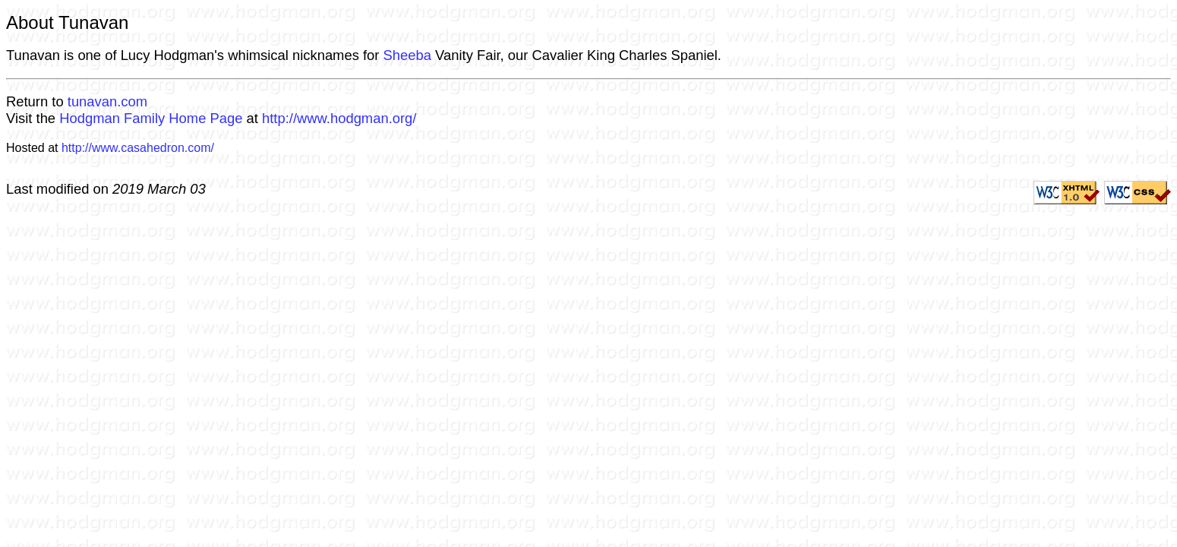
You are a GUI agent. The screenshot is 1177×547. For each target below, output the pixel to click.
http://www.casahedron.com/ (138, 147)
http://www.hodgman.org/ (339, 118)
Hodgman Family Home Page (150, 118)
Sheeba (407, 55)
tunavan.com (107, 101)
